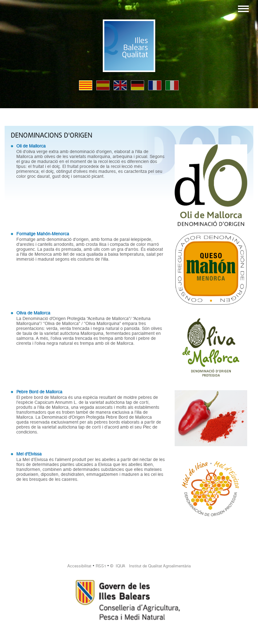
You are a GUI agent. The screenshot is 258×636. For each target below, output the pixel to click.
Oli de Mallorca (31, 145)
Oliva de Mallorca (33, 312)
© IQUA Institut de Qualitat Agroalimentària (150, 566)
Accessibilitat (79, 566)
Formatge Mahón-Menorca (42, 233)
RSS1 (101, 566)
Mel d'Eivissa (29, 453)
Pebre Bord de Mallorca (39, 391)
